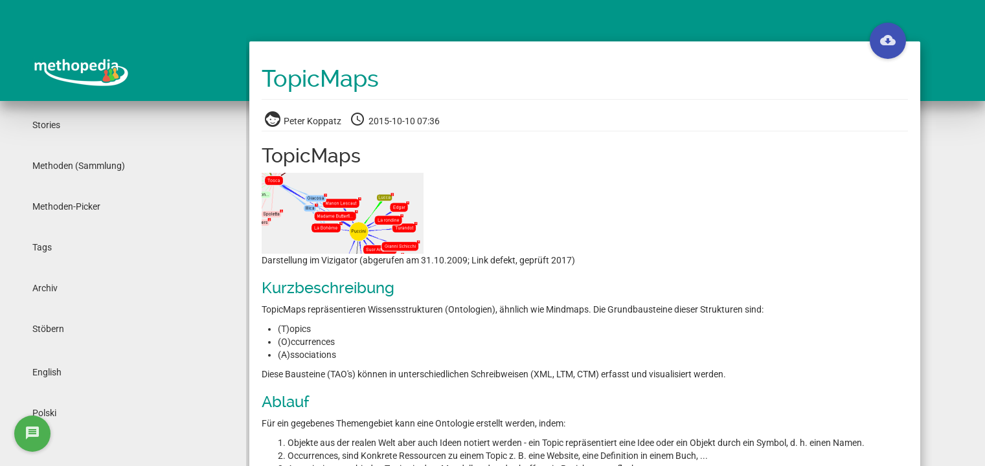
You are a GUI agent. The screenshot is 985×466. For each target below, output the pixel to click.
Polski (44, 413)
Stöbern (48, 329)
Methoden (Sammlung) (78, 166)
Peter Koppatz (304, 121)
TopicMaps (320, 79)
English (47, 372)
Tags (42, 247)
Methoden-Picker (66, 206)
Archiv (45, 288)
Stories (46, 125)
